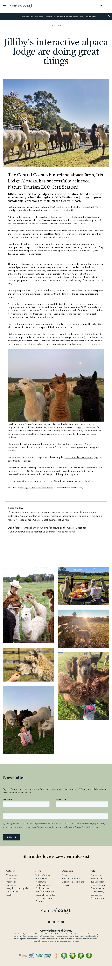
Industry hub (96, 878)
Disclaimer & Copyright (73, 881)
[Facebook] (53, 922)
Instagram (54, 531)
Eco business (96, 894)
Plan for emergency (44, 891)
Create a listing (97, 885)
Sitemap (66, 885)
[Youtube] (62, 922)
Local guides (12, 891)
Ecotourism (40, 901)
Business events (97, 898)
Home (53, 25)
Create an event (98, 888)
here (67, 520)
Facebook (22, 460)
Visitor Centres (42, 875)
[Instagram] (58, 922)
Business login (97, 881)
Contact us (95, 875)
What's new (11, 875)
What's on (11, 878)
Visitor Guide (41, 878)
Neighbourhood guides (17, 888)
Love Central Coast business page (81, 457)
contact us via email (39, 516)
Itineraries (11, 885)
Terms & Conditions (71, 878)
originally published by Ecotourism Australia (36, 488)
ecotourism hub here (84, 481)
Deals (9, 894)
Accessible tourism (44, 898)
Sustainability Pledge (45, 894)
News (59, 25)
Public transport (43, 885)
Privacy (65, 875)
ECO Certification (58, 207)
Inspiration (11, 881)
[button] (109, 16)
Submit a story (97, 891)
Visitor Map (41, 881)
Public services (42, 888)
